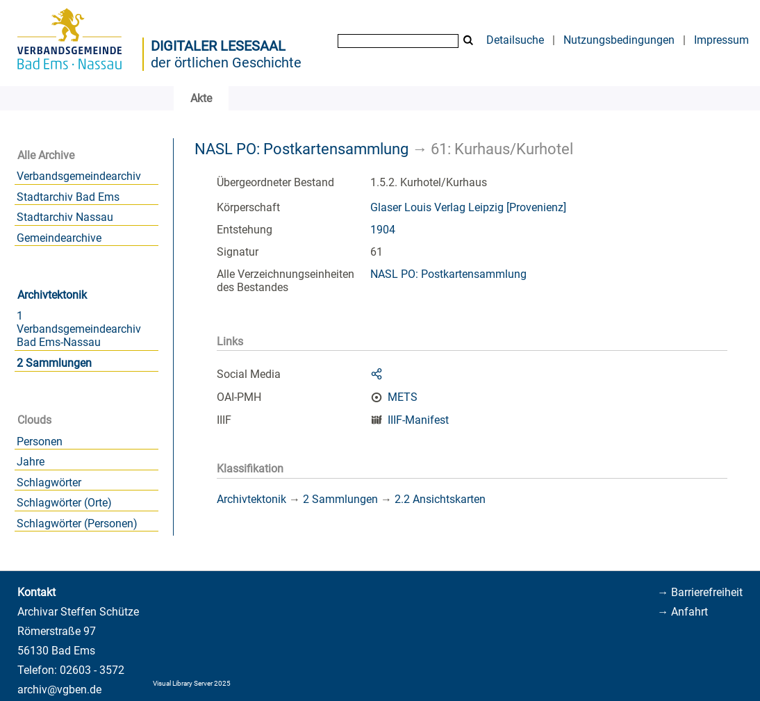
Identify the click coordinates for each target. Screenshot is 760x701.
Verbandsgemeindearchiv (79, 176)
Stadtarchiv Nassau (65, 217)
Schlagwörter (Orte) (64, 502)
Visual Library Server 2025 (192, 683)
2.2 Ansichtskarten (440, 499)
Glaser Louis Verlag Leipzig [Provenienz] (468, 207)
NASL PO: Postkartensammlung (301, 149)
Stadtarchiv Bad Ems (68, 197)
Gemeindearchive (59, 238)
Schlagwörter (49, 482)
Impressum (721, 40)
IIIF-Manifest (418, 420)
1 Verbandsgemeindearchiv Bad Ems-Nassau (79, 329)
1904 (382, 229)
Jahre (30, 461)
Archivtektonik (52, 295)
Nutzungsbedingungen (619, 40)
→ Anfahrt (682, 611)
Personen (40, 441)
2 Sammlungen (54, 363)
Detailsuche (515, 40)
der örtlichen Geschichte (226, 62)
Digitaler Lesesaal (218, 46)
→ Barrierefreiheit (700, 592)
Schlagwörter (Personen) (77, 523)
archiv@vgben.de (59, 689)
